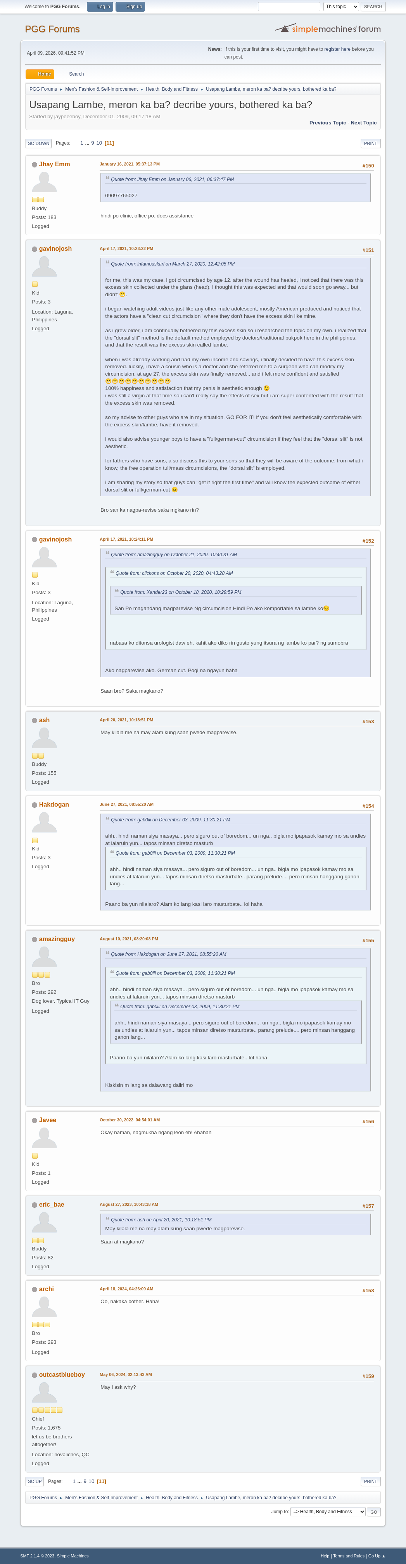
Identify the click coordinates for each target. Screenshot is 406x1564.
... (88, 143)
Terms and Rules (349, 1556)
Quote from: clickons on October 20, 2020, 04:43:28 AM (174, 573)
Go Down (38, 143)
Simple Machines (73, 1556)
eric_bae (51, 1204)
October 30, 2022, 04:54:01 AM (130, 1119)
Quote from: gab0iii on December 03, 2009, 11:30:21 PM (170, 820)
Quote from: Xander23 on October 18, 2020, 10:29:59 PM (180, 592)
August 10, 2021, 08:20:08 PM (129, 938)
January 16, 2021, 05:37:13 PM (130, 164)
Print (370, 143)
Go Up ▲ (377, 1556)
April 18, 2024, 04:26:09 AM (126, 1288)
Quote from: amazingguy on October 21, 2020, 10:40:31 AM (174, 554)
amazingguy (57, 939)
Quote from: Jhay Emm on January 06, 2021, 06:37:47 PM (172, 179)
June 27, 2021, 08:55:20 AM (127, 804)
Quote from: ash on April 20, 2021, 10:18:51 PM (161, 1220)
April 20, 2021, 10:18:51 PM (126, 719)
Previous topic (327, 123)
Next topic (364, 123)
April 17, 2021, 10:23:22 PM (126, 248)
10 (99, 143)
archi (46, 1289)
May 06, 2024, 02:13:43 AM (126, 1374)
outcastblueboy (62, 1374)
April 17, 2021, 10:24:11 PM (126, 539)
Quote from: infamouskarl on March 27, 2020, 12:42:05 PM (173, 264)
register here (338, 49)
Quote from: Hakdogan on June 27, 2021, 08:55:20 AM (168, 954)
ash (44, 720)
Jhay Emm (54, 164)
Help (325, 1556)
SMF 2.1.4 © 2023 (37, 1556)
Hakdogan (54, 804)
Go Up (34, 1481)
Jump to (279, 1511)
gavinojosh (55, 248)
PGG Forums (52, 29)
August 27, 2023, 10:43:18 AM (129, 1204)
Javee (47, 1120)
